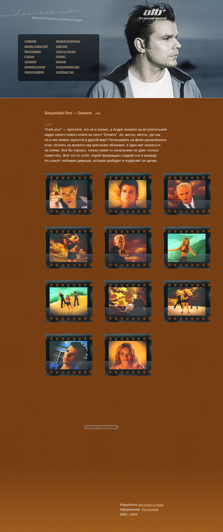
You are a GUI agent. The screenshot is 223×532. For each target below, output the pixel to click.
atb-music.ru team (151, 504)
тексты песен (66, 51)
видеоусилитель (68, 41)
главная (30, 41)
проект (61, 56)
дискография (34, 72)
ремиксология (35, 67)
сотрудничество (68, 67)
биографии (33, 51)
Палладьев (150, 509)
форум (61, 61)
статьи (29, 56)
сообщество (65, 72)
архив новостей (36, 46)
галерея (30, 61)
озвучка (61, 46)
